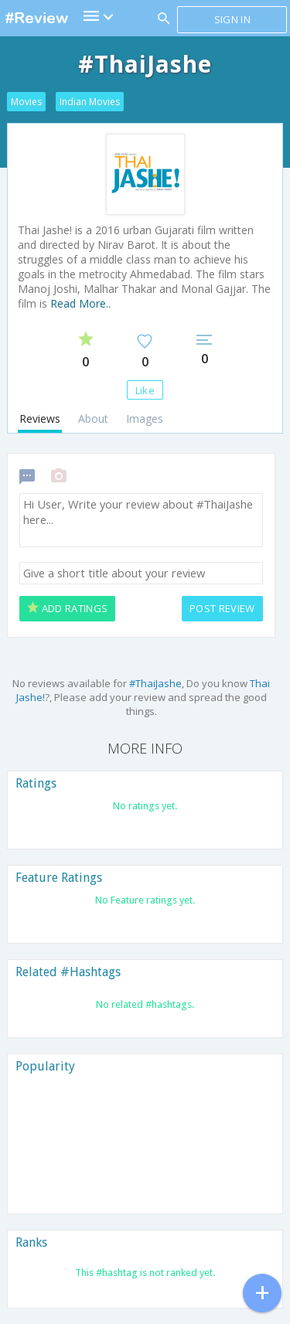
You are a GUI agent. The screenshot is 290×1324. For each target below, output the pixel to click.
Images (144, 418)
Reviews (39, 418)
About (93, 418)
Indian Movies (90, 101)
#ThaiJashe (155, 683)
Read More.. (80, 303)
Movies (26, 101)
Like (145, 390)
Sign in (232, 19)
